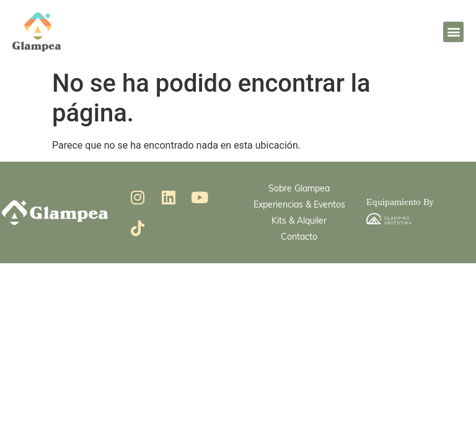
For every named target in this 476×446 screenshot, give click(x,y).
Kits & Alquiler (299, 220)
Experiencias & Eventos (299, 204)
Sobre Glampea (299, 188)
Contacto (299, 236)
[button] (453, 32)
